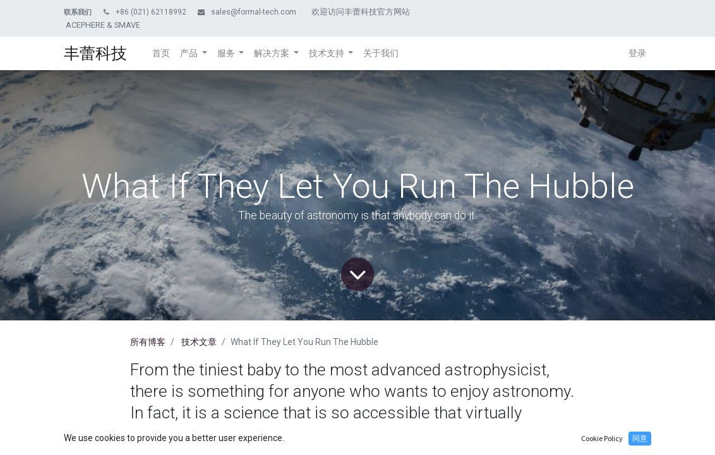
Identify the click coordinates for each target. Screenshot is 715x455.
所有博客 (147, 342)
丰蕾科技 (95, 53)
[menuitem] (161, 53)
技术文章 (199, 342)
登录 (637, 53)
